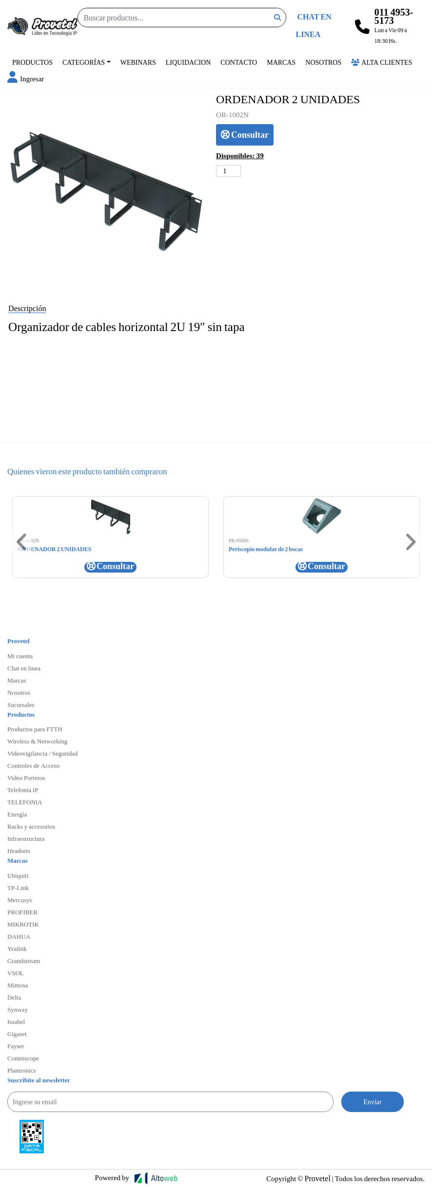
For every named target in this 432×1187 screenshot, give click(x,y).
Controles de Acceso (33, 765)
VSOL (15, 973)
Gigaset (17, 1034)
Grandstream (23, 960)
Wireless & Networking (37, 741)
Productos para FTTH (34, 729)
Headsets (18, 850)
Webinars (138, 62)
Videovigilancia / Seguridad (42, 753)
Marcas (281, 62)
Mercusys (19, 900)
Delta (14, 997)
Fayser (15, 1046)
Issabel (16, 1021)
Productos (32, 62)
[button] (25, 78)
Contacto (238, 62)
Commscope (23, 1058)
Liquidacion (188, 62)
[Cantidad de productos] (228, 171)
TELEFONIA (24, 802)
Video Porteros (26, 777)
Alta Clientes (381, 62)
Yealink (17, 948)
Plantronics (21, 1070)
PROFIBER (22, 912)
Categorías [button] (83, 62)
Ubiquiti (17, 875)
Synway (17, 1009)
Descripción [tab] (27, 308)
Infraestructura (26, 838)
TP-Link (18, 887)
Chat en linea (23, 668)
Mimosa (17, 985)
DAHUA (18, 936)
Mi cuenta (20, 656)
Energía (17, 814)
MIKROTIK (23, 924)
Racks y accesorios (31, 826)
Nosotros (323, 62)
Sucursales (21, 704)
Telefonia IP (22, 790)
